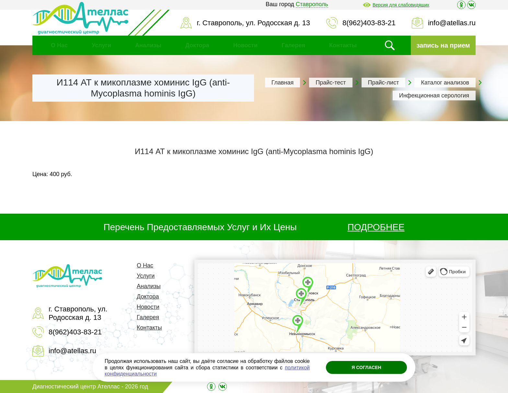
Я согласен (366, 367)
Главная (282, 82)
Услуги (101, 45)
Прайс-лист (383, 82)
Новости (245, 45)
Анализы (148, 45)
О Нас (59, 45)
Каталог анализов (445, 82)
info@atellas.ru (452, 23)
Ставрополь (312, 4)
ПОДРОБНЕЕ (376, 227)
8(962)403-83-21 (369, 23)
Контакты (343, 45)
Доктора (197, 45)
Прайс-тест (331, 82)
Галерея (293, 45)
